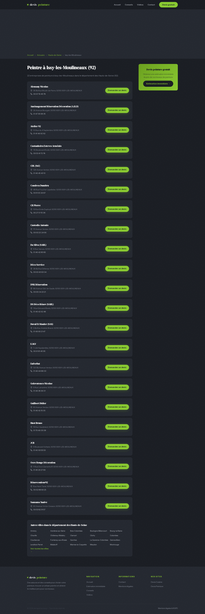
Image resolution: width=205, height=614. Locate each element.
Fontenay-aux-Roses (58, 540)
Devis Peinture (157, 586)
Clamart (73, 535)
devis (38, 4)
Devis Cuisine (156, 582)
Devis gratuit (168, 5)
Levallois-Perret (36, 545)
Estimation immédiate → (158, 83)
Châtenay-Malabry (57, 535)
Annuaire (41, 55)
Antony (33, 531)
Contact (151, 5)
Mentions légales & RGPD (168, 608)
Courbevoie (35, 540)
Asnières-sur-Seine (57, 531)
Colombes (114, 535)
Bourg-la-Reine (116, 531)
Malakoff (53, 545)
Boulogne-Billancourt (98, 531)
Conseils (129, 5)
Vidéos (140, 5)
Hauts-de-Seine (54, 55)
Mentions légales (126, 586)
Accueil (117, 5)
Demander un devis (117, 90)
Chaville (33, 535)
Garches (73, 540)
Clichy (92, 535)
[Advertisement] (102, 34)
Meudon (93, 545)
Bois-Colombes (76, 531)
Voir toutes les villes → (39, 550)
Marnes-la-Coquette (78, 545)
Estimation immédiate (95, 586)
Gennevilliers (115, 540)
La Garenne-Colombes (99, 540)
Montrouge (114, 545)
